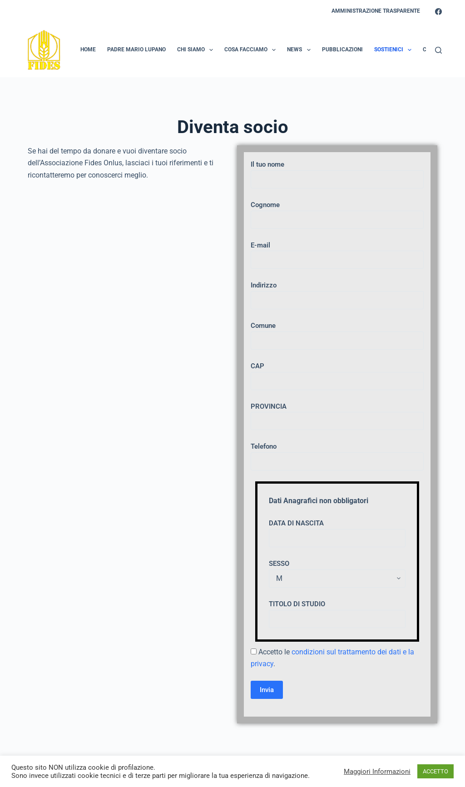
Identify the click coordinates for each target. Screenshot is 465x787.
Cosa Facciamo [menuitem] (251, 50)
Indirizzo (337, 292)
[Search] (438, 50)
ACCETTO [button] (435, 771)
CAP (337, 373)
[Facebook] (438, 11)
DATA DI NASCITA (337, 530)
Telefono (337, 453)
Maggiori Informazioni (377, 771)
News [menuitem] (300, 50)
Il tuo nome (337, 171)
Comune (337, 333)
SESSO (337, 571)
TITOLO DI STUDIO (337, 611)
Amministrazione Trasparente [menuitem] (375, 11)
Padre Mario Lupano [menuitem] (136, 49)
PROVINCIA (337, 414)
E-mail (337, 252)
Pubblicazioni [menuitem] (342, 49)
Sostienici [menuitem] (394, 50)
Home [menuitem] (88, 49)
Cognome (337, 212)
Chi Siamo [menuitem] (197, 50)
